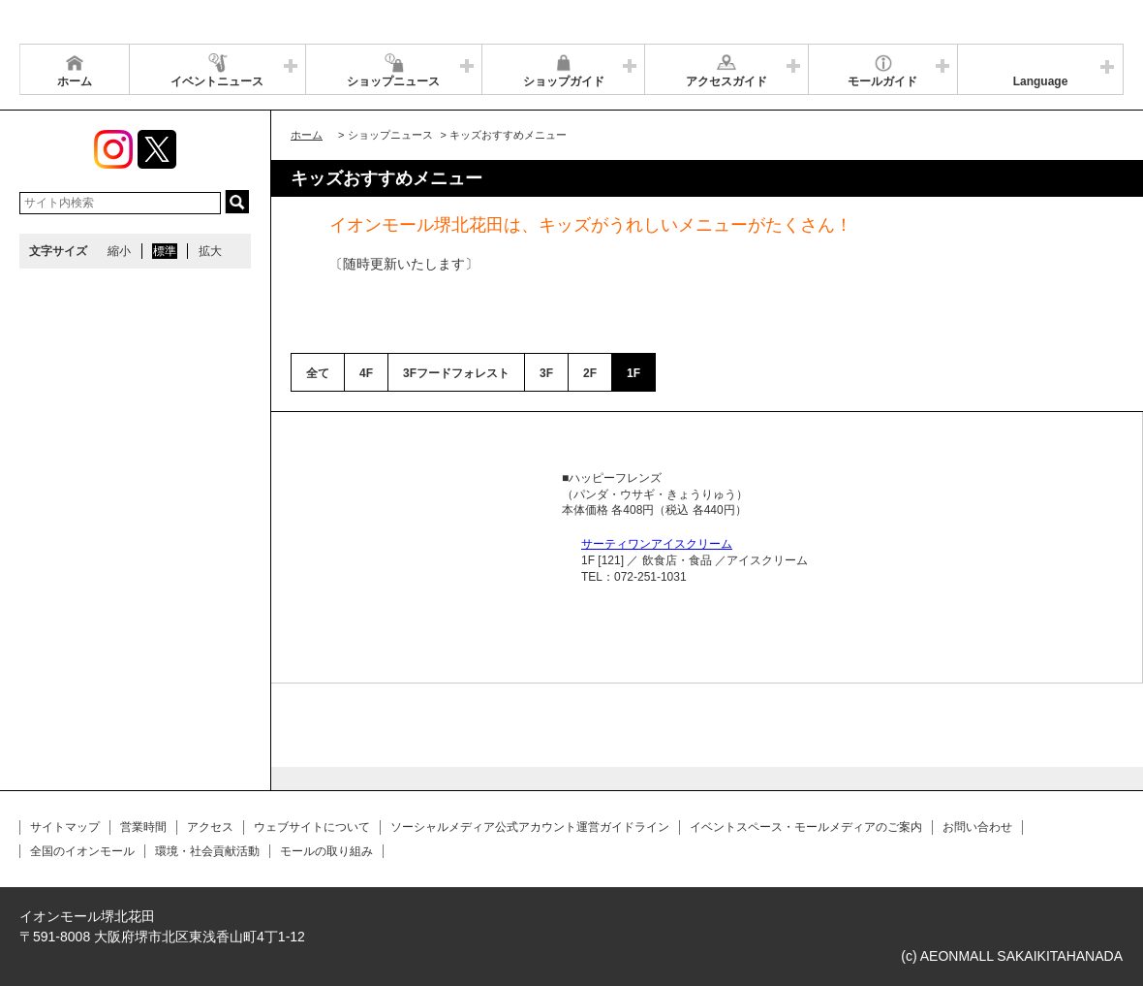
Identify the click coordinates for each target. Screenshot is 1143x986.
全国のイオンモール (82, 851)
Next (517, 470)
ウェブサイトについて (312, 827)
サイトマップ (65, 827)
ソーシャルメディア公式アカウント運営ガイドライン (529, 827)
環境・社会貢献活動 (207, 851)
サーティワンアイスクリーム (656, 544)
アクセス (210, 827)
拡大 (210, 251)
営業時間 (143, 827)
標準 (164, 251)
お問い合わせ (977, 827)
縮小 (119, 251)
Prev (325, 470)
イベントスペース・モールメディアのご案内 (806, 827)
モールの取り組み (326, 851)
